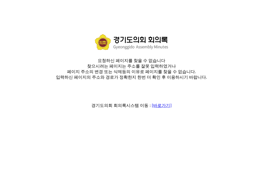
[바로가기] (162, 105)
